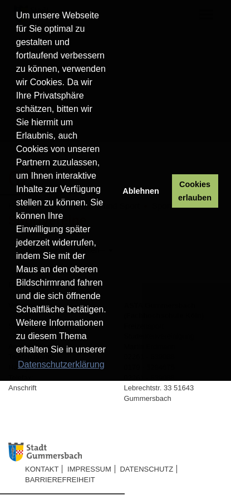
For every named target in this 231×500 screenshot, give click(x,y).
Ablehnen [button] (140, 191)
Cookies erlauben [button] (195, 191)
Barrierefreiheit (60, 480)
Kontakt (41, 469)
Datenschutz (146, 469)
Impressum (89, 469)
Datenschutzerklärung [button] (61, 364)
